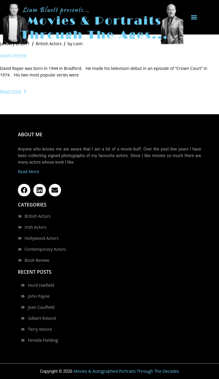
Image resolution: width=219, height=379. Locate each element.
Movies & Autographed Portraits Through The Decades (126, 371)
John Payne (39, 296)
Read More (28, 171)
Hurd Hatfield (41, 285)
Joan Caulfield (41, 307)
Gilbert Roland (42, 318)
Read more (13, 91)
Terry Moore (40, 329)
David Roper (13, 56)
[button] (194, 17)
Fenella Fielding (43, 340)
